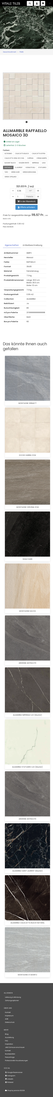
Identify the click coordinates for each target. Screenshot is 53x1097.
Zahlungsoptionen (12, 1000)
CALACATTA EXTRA (38, 153)
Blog (6, 1034)
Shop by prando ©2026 (15, 1090)
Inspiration (9, 1044)
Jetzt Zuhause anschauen (15, 1047)
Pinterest (9, 1082)
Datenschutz (9, 1022)
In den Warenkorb (26, 201)
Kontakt (8, 1012)
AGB (6, 1019)
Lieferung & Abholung (13, 997)
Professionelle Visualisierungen (16, 1060)
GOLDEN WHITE (24, 163)
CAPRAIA (30, 158)
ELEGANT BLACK (10, 163)
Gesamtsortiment (9, 52)
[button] (50, 3)
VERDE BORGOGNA (29, 172)
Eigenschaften (12, 245)
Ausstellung (9, 1037)
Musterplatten (10, 1054)
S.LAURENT (19, 167)
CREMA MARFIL (41, 158)
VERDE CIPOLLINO (10, 177)
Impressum (9, 1016)
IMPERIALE (35, 163)
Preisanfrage (9, 1057)
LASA (44, 163)
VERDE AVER (15, 172)
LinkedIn (9, 1079)
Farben (6, 150)
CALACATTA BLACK (22, 153)
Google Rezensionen (14, 1072)
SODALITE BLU (30, 167)
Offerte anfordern (26, 207)
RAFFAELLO (8, 167)
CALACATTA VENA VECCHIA (14, 158)
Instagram (10, 1076)
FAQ (6, 1041)
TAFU (6, 172)
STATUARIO (42, 167)
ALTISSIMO (8, 153)
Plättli (22, 52)
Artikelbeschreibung (32, 245)
